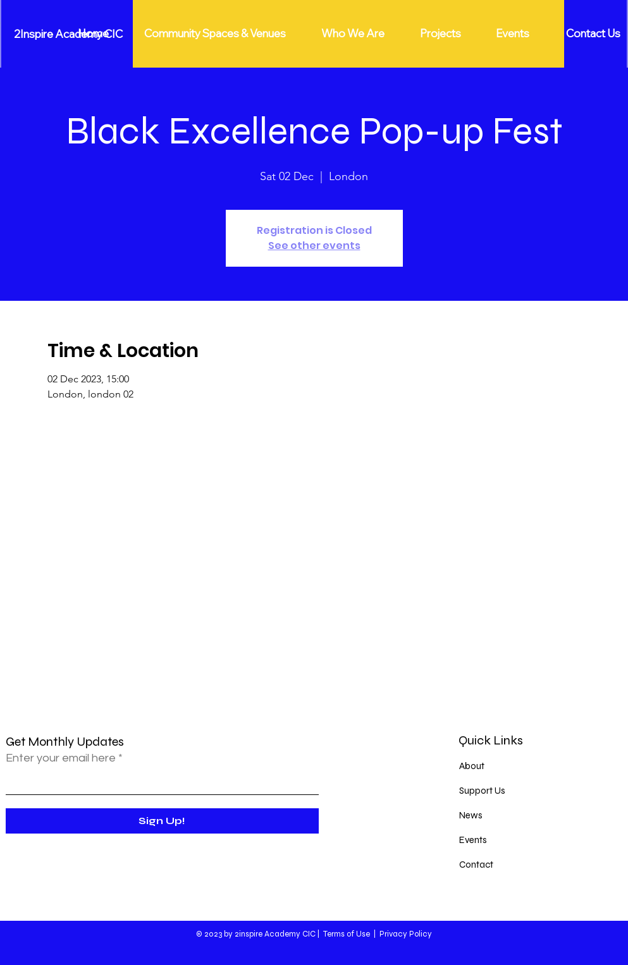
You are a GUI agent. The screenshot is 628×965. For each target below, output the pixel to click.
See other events (314, 245)
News (471, 815)
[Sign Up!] (162, 821)
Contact (476, 864)
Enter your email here (61, 758)
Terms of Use (346, 934)
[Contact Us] (593, 33)
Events (473, 840)
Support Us (482, 790)
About (471, 766)
